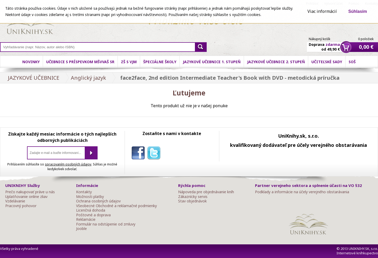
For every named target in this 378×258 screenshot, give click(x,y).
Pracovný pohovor (20, 205)
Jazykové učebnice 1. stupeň (212, 61)
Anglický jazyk (88, 77)
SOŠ (352, 61)
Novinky (31, 61)
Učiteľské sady (326, 61)
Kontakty (84, 192)
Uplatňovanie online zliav (26, 196)
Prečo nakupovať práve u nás (30, 192)
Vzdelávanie (15, 201)
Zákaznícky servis (192, 196)
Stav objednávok (192, 201)
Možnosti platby (90, 196)
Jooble (81, 228)
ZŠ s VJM (129, 61)
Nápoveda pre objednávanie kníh (206, 192)
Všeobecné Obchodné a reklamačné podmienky (116, 205)
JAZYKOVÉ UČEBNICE (33, 77)
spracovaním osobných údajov (68, 164)
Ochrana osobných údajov (98, 201)
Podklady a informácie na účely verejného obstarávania (302, 192)
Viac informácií (322, 11)
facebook (139, 154)
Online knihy (30, 23)
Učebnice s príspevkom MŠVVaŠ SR (80, 61)
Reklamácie (85, 219)
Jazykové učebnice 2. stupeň (276, 61)
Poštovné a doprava (93, 215)
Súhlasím (357, 11)
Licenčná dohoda (90, 210)
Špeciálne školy (159, 61)
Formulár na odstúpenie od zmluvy (105, 224)
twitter (155, 154)
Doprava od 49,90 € (324, 44)
